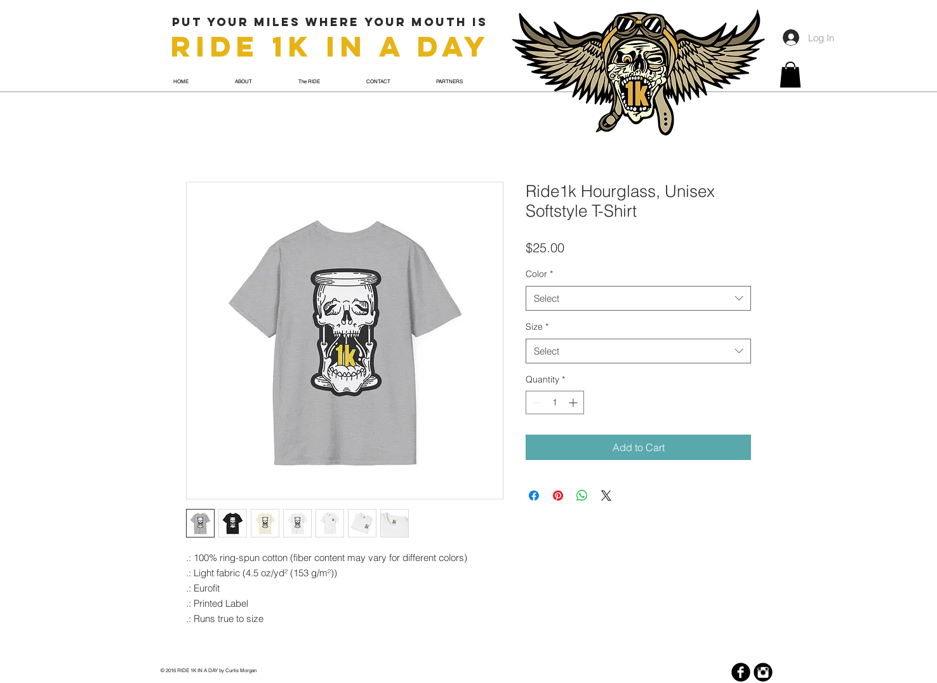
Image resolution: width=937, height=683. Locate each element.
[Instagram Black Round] (763, 672)
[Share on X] (606, 495)
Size (537, 326)
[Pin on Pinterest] (558, 495)
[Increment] (574, 402)
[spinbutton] (554, 402)
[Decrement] (535, 402)
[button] (790, 75)
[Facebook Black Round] (740, 672)
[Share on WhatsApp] (582, 495)
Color (539, 274)
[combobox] (638, 298)
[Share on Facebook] (534, 495)
